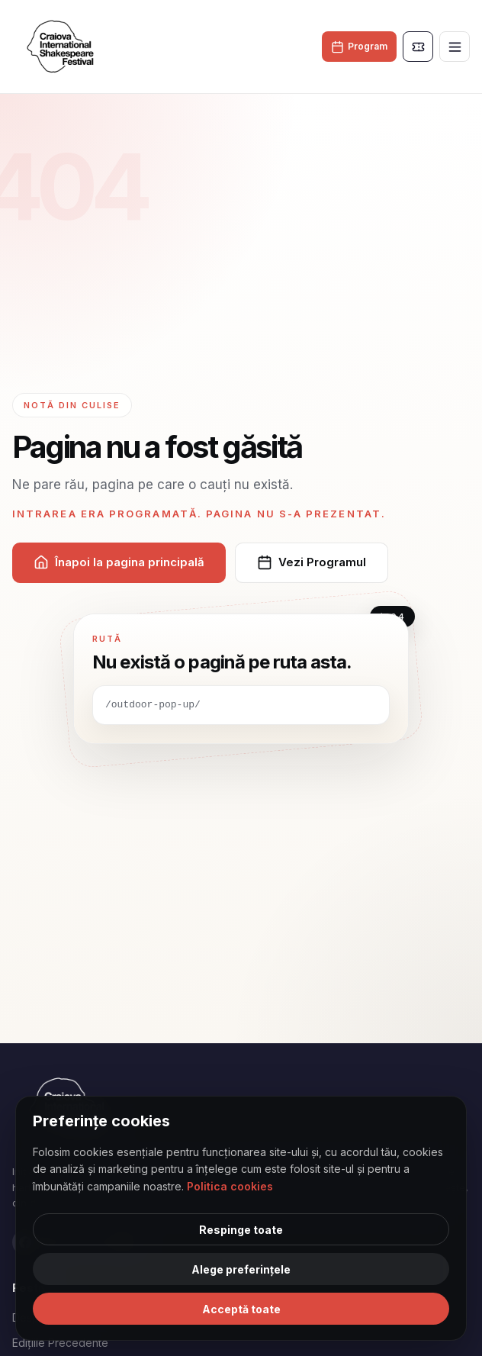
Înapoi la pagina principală (119, 562)
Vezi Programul (311, 562)
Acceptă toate (241, 1309)
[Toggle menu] (454, 46)
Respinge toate (241, 1229)
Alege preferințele (241, 1269)
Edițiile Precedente (60, 1342)
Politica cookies (230, 1186)
